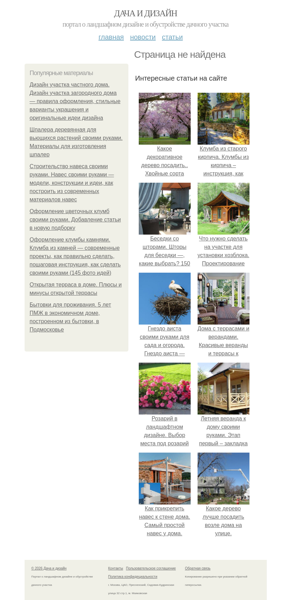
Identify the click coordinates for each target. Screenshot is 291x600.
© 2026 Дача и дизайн (49, 568)
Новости (143, 37)
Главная (111, 37)
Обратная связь (198, 568)
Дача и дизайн (145, 13)
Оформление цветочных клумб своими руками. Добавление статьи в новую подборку (75, 219)
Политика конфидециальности (132, 577)
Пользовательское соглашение (151, 568)
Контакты (115, 568)
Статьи (172, 37)
